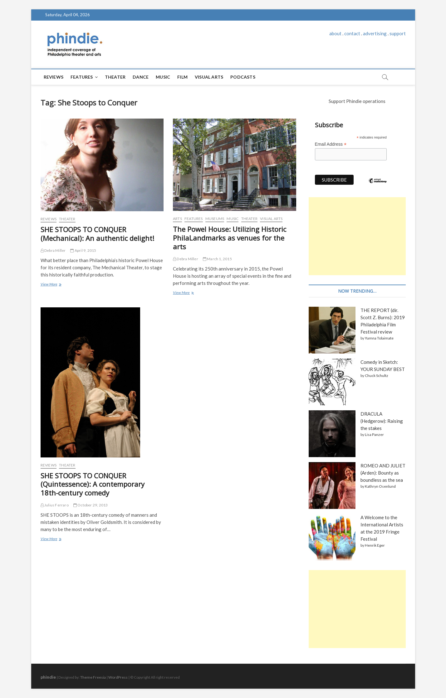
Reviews (53, 77)
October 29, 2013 (90, 505)
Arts (177, 218)
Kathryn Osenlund (380, 486)
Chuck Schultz (376, 375)
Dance (141, 77)
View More (51, 284)
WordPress (118, 677)
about (335, 33)
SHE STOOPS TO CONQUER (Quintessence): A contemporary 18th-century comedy (93, 484)
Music (163, 77)
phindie (48, 677)
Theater (115, 77)
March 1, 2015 (217, 258)
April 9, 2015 (83, 250)
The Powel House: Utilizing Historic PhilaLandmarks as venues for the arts (229, 237)
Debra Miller (53, 250)
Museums (214, 218)
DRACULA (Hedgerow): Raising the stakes (381, 421)
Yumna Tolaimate (379, 338)
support (398, 33)
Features (82, 77)
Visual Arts (209, 77)
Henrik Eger (375, 545)
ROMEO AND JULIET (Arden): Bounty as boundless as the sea (382, 473)
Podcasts (242, 77)
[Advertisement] (357, 236)
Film (182, 77)
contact (352, 33)
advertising (375, 33)
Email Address (331, 144)
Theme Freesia (93, 677)
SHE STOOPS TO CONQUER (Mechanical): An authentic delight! (97, 234)
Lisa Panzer (374, 434)
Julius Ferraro (55, 505)
